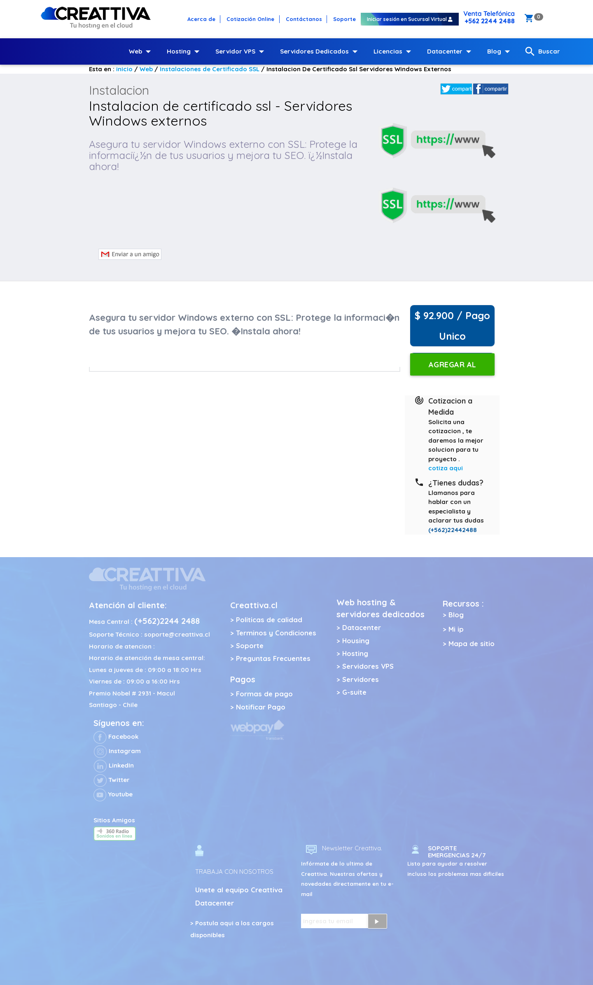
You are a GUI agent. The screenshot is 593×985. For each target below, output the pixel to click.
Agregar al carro (452, 368)
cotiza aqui (445, 468)
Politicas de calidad (269, 619)
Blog (500, 51)
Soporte (250, 645)
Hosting (185, 51)
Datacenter (451, 51)
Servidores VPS (368, 666)
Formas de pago (264, 693)
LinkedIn (113, 765)
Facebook (115, 736)
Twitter (111, 780)
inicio (124, 69)
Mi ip (456, 629)
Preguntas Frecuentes (273, 658)
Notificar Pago (260, 707)
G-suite (354, 692)
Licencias (394, 51)
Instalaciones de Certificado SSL (209, 69)
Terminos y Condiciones (276, 632)
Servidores (360, 679)
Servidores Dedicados (320, 51)
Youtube (113, 794)
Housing (355, 640)
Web (141, 51)
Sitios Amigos (114, 820)
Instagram (117, 751)
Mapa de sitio (471, 643)
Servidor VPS (241, 51)
